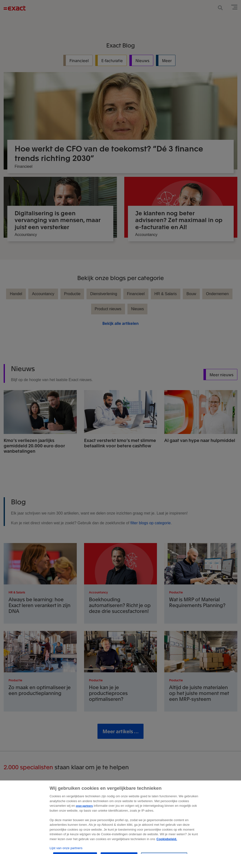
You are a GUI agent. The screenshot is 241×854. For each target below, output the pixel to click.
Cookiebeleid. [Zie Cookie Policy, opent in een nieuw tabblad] (166, 847)
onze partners (84, 813)
